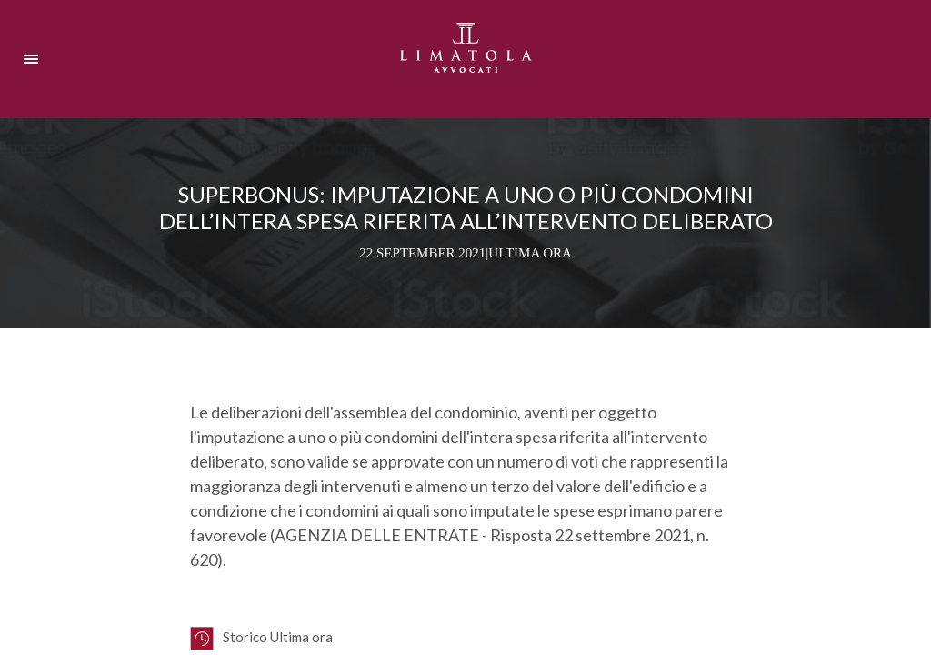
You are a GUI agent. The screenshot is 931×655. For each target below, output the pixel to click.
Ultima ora (530, 253)
